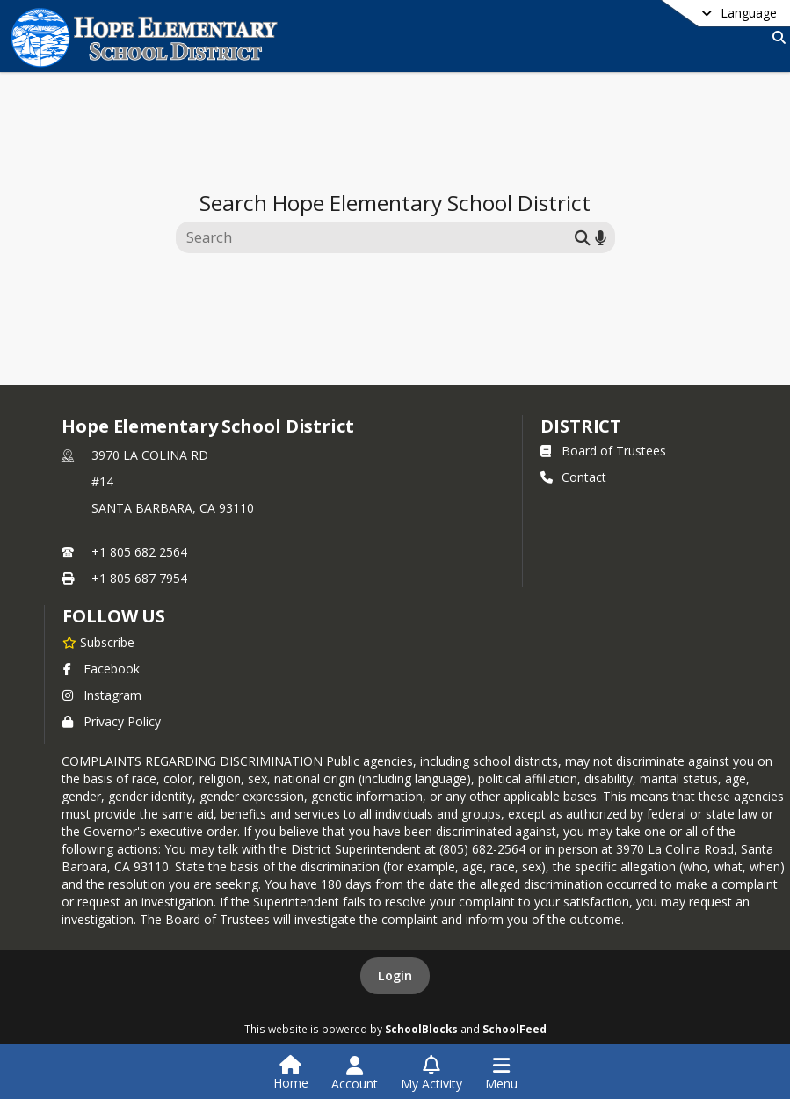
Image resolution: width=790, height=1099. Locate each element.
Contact (573, 477)
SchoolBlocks (421, 1029)
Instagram (101, 695)
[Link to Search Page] (775, 37)
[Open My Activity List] (431, 1073)
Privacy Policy (111, 721)
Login (395, 975)
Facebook (101, 668)
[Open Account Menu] (354, 1073)
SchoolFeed (514, 1029)
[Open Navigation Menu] (501, 1073)
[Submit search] (583, 237)
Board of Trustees (603, 450)
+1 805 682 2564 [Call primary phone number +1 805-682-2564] (139, 551)
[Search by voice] (600, 237)
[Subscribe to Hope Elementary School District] (98, 641)
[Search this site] (377, 237)
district (580, 426)
